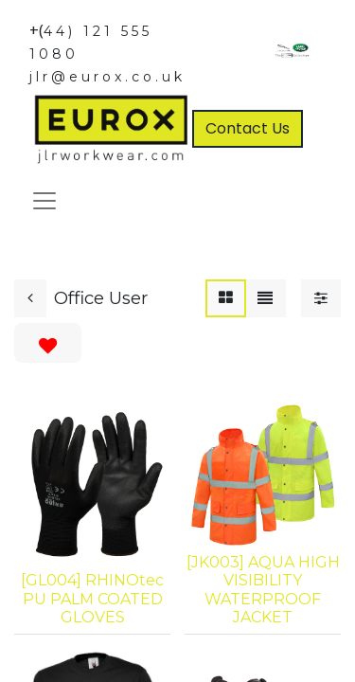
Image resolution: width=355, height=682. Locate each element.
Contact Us (247, 128)
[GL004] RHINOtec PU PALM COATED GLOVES (92, 598)
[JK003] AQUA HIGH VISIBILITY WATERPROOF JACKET (263, 589)
